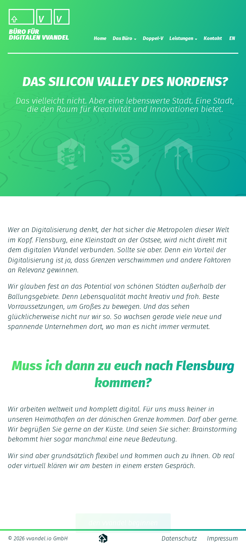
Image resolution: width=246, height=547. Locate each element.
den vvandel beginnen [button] (123, 524)
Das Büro (124, 38)
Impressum (222, 538)
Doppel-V (153, 38)
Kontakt (213, 38)
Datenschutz (179, 538)
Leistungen (183, 38)
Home (100, 38)
